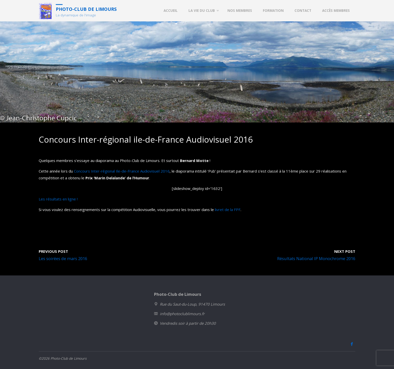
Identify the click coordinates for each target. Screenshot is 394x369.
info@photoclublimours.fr (182, 313)
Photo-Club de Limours (86, 9)
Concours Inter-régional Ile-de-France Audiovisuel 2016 (122, 171)
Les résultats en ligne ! (58, 198)
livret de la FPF (227, 209)
